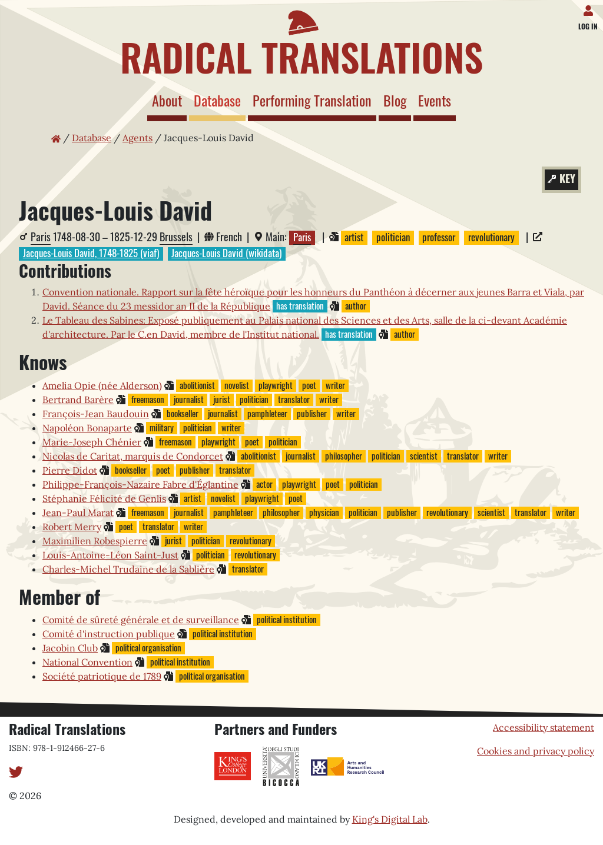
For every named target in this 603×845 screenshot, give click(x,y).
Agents (137, 138)
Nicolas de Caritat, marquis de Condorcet (132, 456)
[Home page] (301, 40)
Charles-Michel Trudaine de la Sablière (128, 569)
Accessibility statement (543, 727)
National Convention (87, 662)
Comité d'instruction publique (108, 634)
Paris (41, 236)
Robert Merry (71, 527)
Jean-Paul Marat (78, 512)
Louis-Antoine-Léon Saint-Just (110, 555)
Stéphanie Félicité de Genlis (104, 498)
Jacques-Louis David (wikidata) (226, 253)
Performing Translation (312, 100)
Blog (394, 100)
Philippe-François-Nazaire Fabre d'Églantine (140, 484)
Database (220, 100)
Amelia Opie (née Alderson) (102, 385)
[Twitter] (16, 771)
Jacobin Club (70, 648)
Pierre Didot (69, 470)
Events (434, 100)
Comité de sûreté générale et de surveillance (140, 620)
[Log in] (590, 8)
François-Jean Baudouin (95, 414)
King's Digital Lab (390, 819)
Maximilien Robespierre (94, 541)
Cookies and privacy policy (535, 751)
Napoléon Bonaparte (87, 428)
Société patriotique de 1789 (101, 676)
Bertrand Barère (78, 399)
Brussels (176, 236)
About (167, 100)
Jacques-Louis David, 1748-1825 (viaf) (91, 253)
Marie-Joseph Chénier (91, 442)
